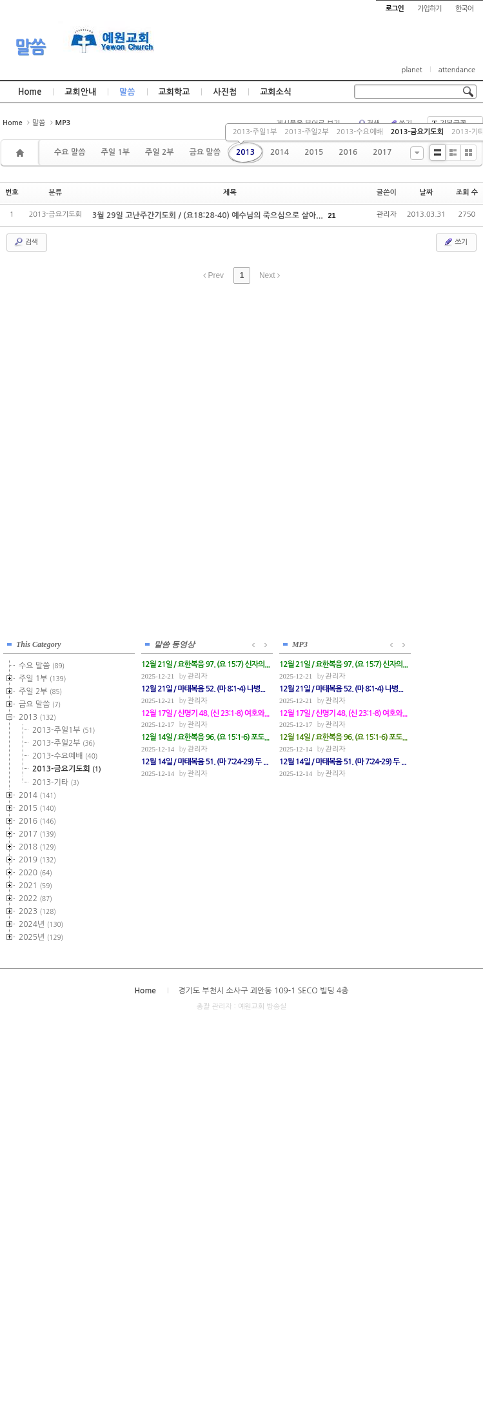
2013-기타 (55, 782)
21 (331, 215)
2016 (348, 152)
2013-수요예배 (360, 131)
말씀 (29, 47)
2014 (279, 152)
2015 (313, 152)
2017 (382, 152)
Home (29, 92)
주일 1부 (115, 152)
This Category (38, 644)
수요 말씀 (69, 152)
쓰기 (455, 242)
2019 (37, 860)
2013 (245, 152)
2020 (35, 873)
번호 (12, 192)
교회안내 (80, 92)
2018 (37, 847)
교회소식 (275, 92)
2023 (37, 911)
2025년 (41, 937)
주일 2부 (159, 152)
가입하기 (429, 8)
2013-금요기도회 (417, 131)
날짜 (426, 192)
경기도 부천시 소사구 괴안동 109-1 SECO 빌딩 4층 (263, 991)
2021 (35, 885)
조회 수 (467, 192)
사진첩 (225, 92)
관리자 (387, 214)
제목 (230, 192)
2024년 (41, 924)
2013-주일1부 (255, 131)
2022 (35, 898)
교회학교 (174, 92)
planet (412, 70)
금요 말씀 (204, 152)
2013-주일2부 (306, 131)
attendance (457, 70)
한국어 (464, 8)
